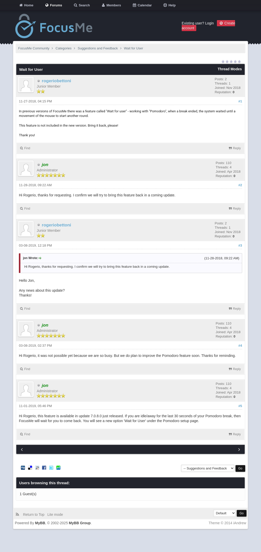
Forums (53, 5)
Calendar (142, 5)
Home (26, 5)
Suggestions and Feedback (98, 48)
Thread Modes (230, 69)
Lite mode (56, 515)
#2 (240, 185)
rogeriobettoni (56, 80)
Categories (64, 48)
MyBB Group (80, 523)
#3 (240, 245)
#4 (240, 345)
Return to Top (34, 515)
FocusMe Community (33, 48)
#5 (240, 406)
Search (81, 5)
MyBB (40, 523)
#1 (240, 101)
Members (111, 5)
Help (169, 5)
